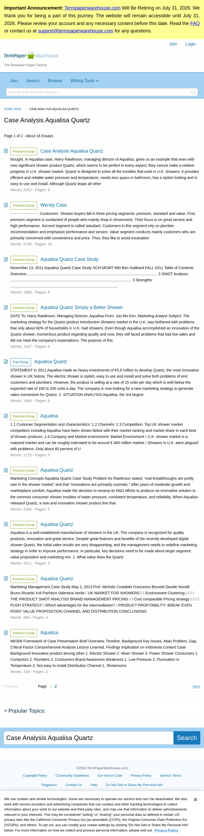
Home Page (12, 109)
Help (106, 785)
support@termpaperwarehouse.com (75, 31)
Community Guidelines (72, 776)
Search (32, 80)
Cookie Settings (134, 787)
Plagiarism (61, 785)
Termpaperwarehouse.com (93, 8)
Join (173, 44)
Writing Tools (82, 80)
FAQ (195, 23)
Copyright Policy (35, 776)
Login (190, 44)
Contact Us (86, 785)
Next (196, 686)
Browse (55, 80)
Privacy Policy (141, 776)
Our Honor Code (110, 776)
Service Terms (170, 776)
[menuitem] (173, 44)
